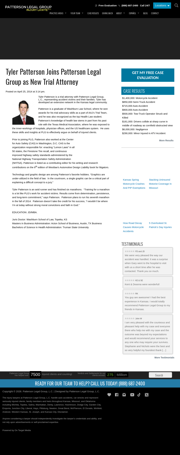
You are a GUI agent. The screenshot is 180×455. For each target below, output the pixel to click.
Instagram (125, 394)
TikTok (140, 394)
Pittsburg (43, 408)
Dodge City (82, 405)
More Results (166, 140)
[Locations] (162, 5)
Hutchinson (70, 405)
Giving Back (107, 13)
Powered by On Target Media (16, 430)
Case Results (93, 13)
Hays (35, 408)
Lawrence (59, 405)
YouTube (132, 394)
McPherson (76, 408)
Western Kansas (20, 412)
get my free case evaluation (148, 75)
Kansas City (50, 412)
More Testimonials (164, 357)
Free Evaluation (108, 5)
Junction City (18, 408)
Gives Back (110, 394)
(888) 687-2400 (130, 5)
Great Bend (63, 408)
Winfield (98, 408)
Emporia (6, 408)
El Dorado (87, 408)
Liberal (29, 408)
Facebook (117, 394)
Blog (145, 13)
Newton (53, 408)
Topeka (23, 405)
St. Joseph (34, 412)
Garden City (95, 405)
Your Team (75, 13)
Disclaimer (63, 412)
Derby (50, 405)
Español (132, 13)
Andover (6, 412)
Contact (155, 13)
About (119, 13)
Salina (31, 405)
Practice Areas (56, 13)
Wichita (15, 405)
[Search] (176, 5)
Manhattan (41, 405)
